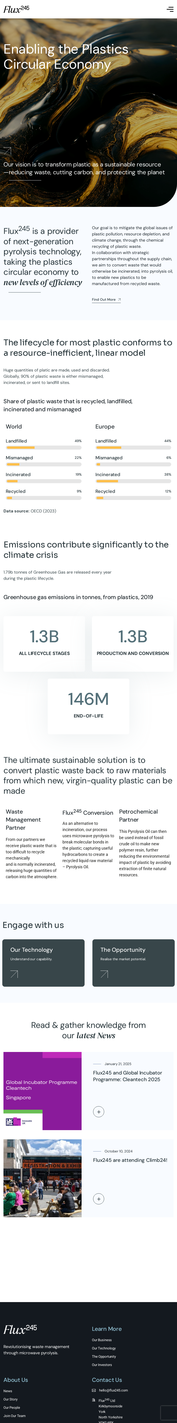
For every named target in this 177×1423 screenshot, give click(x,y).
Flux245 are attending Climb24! (130, 1160)
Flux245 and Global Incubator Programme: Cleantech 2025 (127, 1076)
